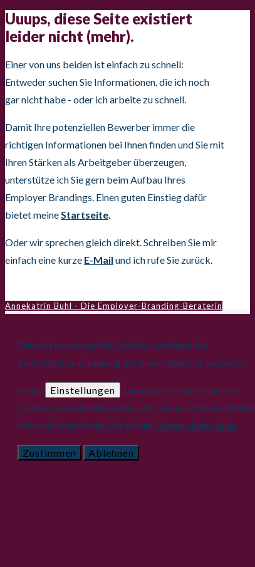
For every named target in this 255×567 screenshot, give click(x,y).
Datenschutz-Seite (196, 425)
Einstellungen (82, 390)
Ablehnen (111, 453)
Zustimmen (49, 453)
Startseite (84, 215)
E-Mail (98, 260)
